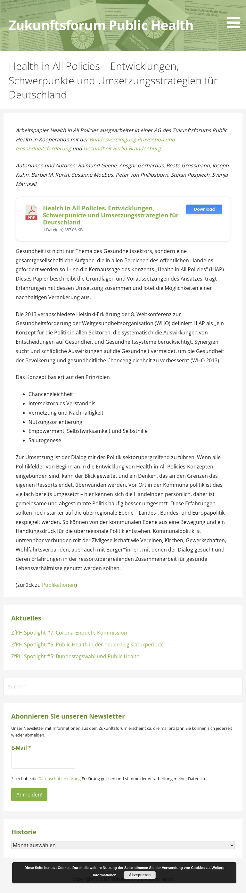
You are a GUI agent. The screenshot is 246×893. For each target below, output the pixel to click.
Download (204, 209)
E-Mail (21, 748)
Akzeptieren (140, 875)
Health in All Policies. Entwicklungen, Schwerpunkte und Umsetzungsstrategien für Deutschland (111, 215)
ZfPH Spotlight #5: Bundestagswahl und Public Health (75, 656)
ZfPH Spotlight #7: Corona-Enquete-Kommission (69, 632)
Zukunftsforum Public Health (101, 25)
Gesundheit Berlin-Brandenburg (122, 148)
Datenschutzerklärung (59, 778)
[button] (236, 15)
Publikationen (58, 584)
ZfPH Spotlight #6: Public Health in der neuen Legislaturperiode (87, 644)
